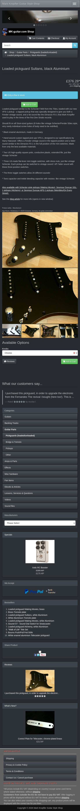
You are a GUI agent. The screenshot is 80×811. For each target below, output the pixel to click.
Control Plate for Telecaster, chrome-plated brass (40, 739)
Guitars (8, 417)
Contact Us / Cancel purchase (19, 778)
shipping (76, 86)
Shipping (10, 758)
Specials (8, 535)
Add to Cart (29, 104)
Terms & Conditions (14, 771)
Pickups (9, 448)
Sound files (10, 506)
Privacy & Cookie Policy (16, 765)
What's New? (10, 706)
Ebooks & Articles (12, 487)
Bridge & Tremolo (13, 442)
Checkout (53, 38)
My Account (69, 38)
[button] (7, 16)
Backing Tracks (11, 423)
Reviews (9, 361)
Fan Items (9, 480)
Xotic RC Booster (40, 567)
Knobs (5, 349)
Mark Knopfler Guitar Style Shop (21, 3)
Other (8, 455)
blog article (15, 199)
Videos (8, 499)
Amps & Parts (11, 461)
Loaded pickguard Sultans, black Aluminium (26, 55)
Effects (8, 467)
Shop (11, 52)
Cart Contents (36, 38)
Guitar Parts (22, 52)
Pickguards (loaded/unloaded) (43, 52)
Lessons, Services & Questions (19, 493)
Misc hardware (11, 474)
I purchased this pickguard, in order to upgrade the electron (31, 693)
